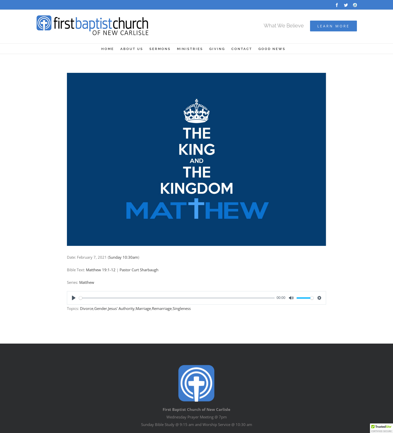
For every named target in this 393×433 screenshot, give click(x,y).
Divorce (86, 308)
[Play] (74, 298)
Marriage (143, 308)
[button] (381, 428)
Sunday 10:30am (123, 257)
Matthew (86, 282)
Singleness (182, 308)
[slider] (177, 298)
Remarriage (162, 308)
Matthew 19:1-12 (101, 269)
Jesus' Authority (121, 308)
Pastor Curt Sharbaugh (139, 269)
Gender (100, 308)
